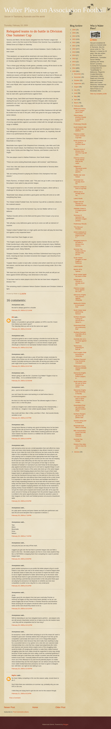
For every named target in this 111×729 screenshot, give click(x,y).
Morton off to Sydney (78, 270)
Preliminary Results (80, 124)
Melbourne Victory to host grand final (80, 305)
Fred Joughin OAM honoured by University (80, 354)
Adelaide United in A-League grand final (80, 210)
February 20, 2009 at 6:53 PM (21, 501)
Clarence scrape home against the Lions (79, 290)
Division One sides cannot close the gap (80, 446)
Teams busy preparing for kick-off (79, 347)
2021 (74, 46)
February (77, 106)
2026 (74, 30)
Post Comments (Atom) (21, 712)
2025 (74, 33)
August (76, 87)
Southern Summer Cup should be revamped (80, 361)
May (75, 96)
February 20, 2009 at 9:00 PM (21, 559)
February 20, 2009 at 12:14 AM (22, 310)
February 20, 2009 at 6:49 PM (21, 439)
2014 (74, 62)
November (77, 77)
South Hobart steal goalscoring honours (80, 312)
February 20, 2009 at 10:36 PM (22, 669)
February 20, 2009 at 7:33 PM (21, 536)
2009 (74, 71)
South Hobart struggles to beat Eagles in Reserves (80, 260)
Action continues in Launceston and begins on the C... (80, 234)
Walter (94, 40)
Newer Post (9, 707)
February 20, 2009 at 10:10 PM (22, 608)
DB (13, 317)
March (76, 103)
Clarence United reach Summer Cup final (79, 135)
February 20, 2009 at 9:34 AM (21, 329)
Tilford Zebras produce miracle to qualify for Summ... (80, 118)
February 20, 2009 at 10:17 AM (22, 347)
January (77, 452)
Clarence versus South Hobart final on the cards (79, 160)
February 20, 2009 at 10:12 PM (22, 625)
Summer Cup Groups (78, 440)
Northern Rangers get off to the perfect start (79, 415)
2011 (74, 65)
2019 (74, 52)
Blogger (65, 724)
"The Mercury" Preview (78, 228)
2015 (74, 58)
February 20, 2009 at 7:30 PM (21, 515)
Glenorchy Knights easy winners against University (80, 297)
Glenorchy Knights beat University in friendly (80, 391)
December (77, 74)
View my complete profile (98, 94)
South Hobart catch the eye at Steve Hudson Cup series (80, 384)
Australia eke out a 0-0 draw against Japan (80, 340)
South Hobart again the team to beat (80, 275)
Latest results (78, 198)
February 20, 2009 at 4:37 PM (21, 418)
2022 (74, 42)
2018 (74, 55)
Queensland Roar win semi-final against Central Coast (79, 407)
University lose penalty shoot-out (79, 181)
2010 (74, 68)
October (77, 80)
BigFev (14, 675)
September (78, 83)
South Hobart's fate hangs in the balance (80, 129)
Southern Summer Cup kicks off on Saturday (80, 334)
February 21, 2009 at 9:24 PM (21, 693)
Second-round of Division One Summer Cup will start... (80, 151)
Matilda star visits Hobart (79, 176)
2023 (74, 39)
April (75, 99)
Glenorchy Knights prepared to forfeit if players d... (80, 375)
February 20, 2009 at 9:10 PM (21, 586)
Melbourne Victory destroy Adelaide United (80, 368)
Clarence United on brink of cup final (80, 187)
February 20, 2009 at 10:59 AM (22, 381)
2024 (74, 36)
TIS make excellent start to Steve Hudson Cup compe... (80, 399)
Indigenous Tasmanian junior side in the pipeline (80, 169)
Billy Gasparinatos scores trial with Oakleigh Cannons (80, 433)
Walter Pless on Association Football (55, 10)
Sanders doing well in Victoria (80, 421)
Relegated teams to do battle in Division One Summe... (80, 243)
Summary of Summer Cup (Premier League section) (80, 217)
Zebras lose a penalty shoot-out (79, 193)
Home (35, 707)
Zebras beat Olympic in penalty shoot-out (79, 282)
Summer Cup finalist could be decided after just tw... (80, 251)
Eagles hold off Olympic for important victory (80, 203)
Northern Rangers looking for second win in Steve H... (79, 319)
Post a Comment (14, 698)
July (75, 90)
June (76, 93)
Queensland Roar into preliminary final (79, 327)
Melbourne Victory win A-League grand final (80, 110)
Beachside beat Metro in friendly (80, 426)
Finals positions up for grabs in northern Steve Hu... (80, 143)
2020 (74, 49)
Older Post (60, 707)
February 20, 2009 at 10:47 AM (22, 366)
